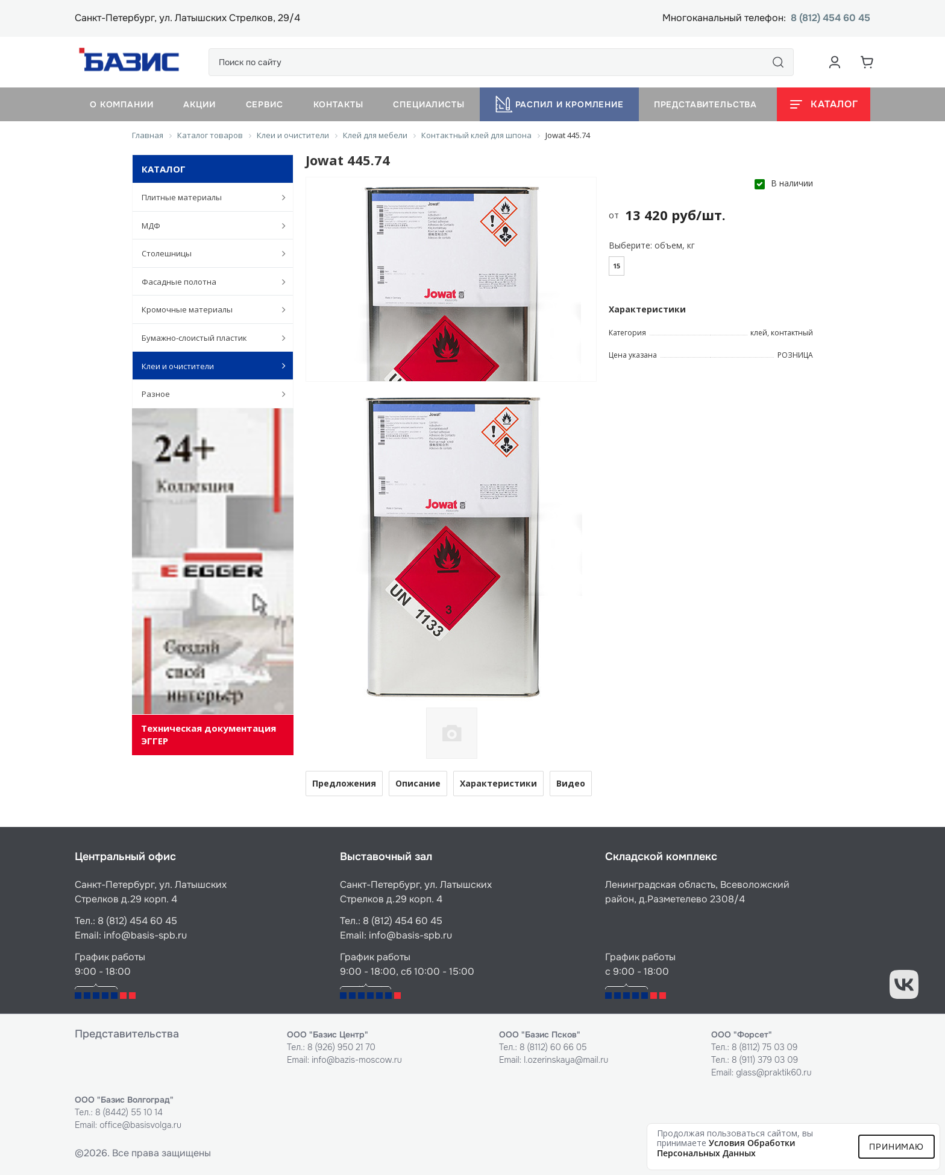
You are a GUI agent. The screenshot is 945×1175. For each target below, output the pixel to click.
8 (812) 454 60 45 (830, 18)
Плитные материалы (207, 197)
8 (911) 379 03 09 (765, 1059)
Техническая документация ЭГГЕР (208, 734)
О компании (121, 104)
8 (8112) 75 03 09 (765, 1047)
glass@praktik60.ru (773, 1072)
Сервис (264, 104)
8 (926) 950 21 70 (341, 1047)
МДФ (207, 226)
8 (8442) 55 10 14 (129, 1112)
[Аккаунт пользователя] (835, 62)
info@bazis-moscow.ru (357, 1059)
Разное (207, 394)
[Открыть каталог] (823, 104)
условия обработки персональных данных (726, 1148)
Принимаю (896, 1146)
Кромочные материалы (207, 309)
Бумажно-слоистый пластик (207, 338)
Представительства (705, 104)
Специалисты (428, 104)
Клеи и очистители (207, 365)
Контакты (338, 104)
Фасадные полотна (207, 282)
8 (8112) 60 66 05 (553, 1047)
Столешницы (207, 253)
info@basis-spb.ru (145, 935)
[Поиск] (778, 62)
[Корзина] (867, 62)
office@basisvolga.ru (140, 1125)
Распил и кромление (559, 104)
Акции (199, 104)
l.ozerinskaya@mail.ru (566, 1059)
